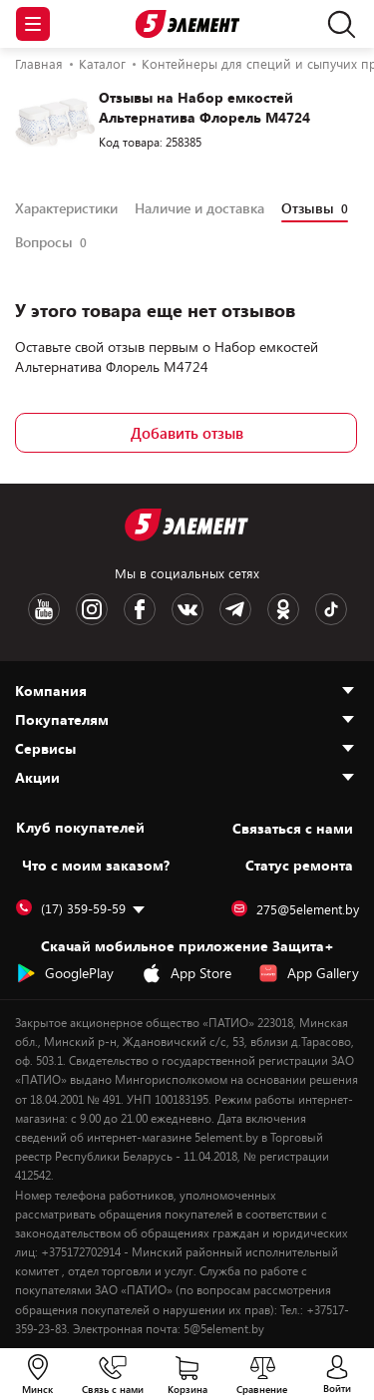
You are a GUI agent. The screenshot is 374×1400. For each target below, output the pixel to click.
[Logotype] (187, 24)
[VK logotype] (187, 609)
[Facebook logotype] (140, 609)
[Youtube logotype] (44, 609)
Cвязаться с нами (292, 828)
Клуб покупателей (80, 828)
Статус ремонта (299, 865)
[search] (336, 24)
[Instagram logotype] (92, 609)
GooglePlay (65, 973)
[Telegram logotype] (235, 609)
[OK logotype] (283, 609)
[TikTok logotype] (331, 609)
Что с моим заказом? (96, 865)
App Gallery (308, 973)
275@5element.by (295, 909)
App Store (186, 973)
